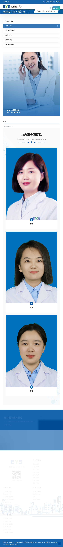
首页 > (39, 11)
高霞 (31, 391)
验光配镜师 (8, 35)
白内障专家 (51, 11)
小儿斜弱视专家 (10, 30)
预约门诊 (6, 1)
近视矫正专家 (9, 21)
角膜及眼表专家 (10, 44)
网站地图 (5, 542)
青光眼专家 (8, 39)
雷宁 (31, 224)
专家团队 (44, 11)
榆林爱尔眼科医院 (27, 542)
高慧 (31, 307)
